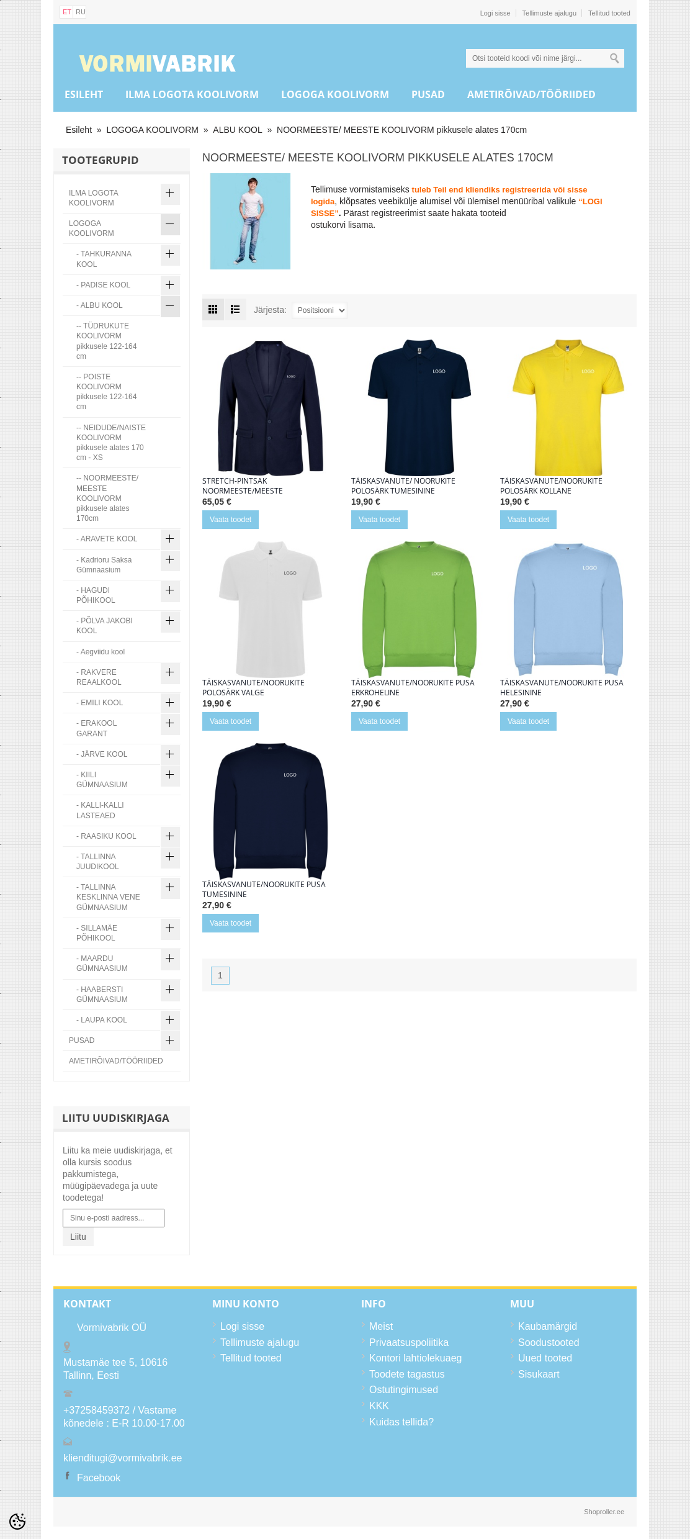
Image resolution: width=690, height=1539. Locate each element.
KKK (379, 1406)
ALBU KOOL (237, 130)
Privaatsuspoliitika (409, 1342)
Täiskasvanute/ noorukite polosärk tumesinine (403, 486)
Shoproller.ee (604, 1511)
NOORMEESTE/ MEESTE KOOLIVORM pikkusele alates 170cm (402, 130)
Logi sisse (495, 13)
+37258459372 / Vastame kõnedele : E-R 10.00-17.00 (124, 1417)
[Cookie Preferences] (17, 1521)
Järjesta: (270, 310)
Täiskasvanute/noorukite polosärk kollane (551, 486)
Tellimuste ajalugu (549, 13)
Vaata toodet (230, 519)
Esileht (84, 94)
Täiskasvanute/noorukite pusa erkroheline (413, 688)
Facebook (98, 1478)
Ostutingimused (403, 1389)
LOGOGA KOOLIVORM (335, 94)
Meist (381, 1326)
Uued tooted (545, 1358)
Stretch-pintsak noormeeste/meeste (242, 486)
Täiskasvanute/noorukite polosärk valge (253, 688)
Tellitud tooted (609, 13)
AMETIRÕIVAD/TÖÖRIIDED (531, 94)
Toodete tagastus (407, 1374)
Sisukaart (539, 1374)
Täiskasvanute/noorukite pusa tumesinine (264, 890)
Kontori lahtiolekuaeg (415, 1358)
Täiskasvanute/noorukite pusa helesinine (562, 688)
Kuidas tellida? (401, 1422)
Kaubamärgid (547, 1326)
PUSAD (428, 94)
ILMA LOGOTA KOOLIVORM (192, 94)
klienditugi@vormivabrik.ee (122, 1458)
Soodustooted (549, 1342)
